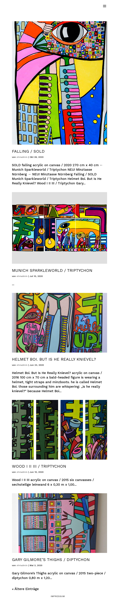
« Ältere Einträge (25, 589)
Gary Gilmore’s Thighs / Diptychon (51, 559)
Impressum (58, 596)
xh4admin (22, 157)
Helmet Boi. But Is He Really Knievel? (54, 359)
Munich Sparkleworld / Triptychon (52, 270)
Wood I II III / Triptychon (39, 466)
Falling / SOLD (28, 151)
